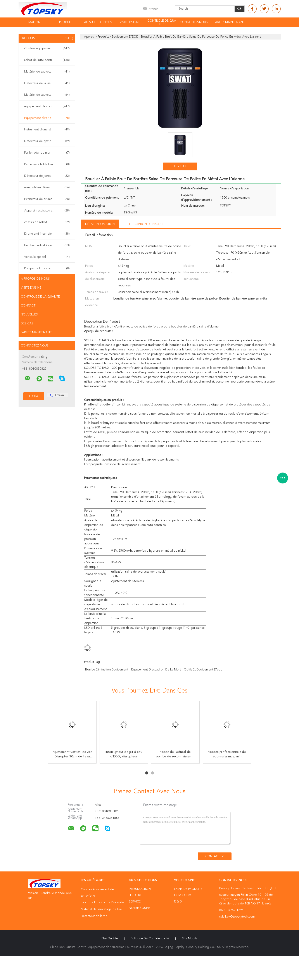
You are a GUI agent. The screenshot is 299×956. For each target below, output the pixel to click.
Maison (34, 22)
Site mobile (189, 938)
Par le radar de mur (47, 153)
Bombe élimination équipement (106, 669)
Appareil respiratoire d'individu (47, 210)
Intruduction (140, 888)
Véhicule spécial (47, 257)
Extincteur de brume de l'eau (47, 199)
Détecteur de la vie (47, 83)
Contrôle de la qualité (40, 296)
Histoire (135, 895)
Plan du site (110, 938)
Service (135, 901)
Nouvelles (29, 314)
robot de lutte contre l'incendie (47, 60)
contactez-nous (194, 22)
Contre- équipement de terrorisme (48, 48)
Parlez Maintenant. (229, 22)
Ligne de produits (188, 888)
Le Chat (180, 166)
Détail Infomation (100, 224)
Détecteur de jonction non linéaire (48, 176)
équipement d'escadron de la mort (156, 669)
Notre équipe (139, 907)
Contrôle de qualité (161, 22)
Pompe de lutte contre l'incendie (47, 268)
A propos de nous (35, 278)
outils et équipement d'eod (203, 669)
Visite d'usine (130, 22)
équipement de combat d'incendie (48, 106)
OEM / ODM (182, 895)
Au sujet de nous (98, 22)
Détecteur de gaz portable (47, 141)
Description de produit (146, 224)
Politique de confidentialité (150, 938)
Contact (28, 305)
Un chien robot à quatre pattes (47, 245)
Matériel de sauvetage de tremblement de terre (48, 95)
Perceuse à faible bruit (47, 164)
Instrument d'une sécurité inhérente (48, 129)
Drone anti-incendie (47, 234)
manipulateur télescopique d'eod (47, 187)
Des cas (27, 323)
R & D (178, 901)
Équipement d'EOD (47, 118)
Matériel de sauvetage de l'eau (47, 71)
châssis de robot (47, 222)
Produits (66, 22)
